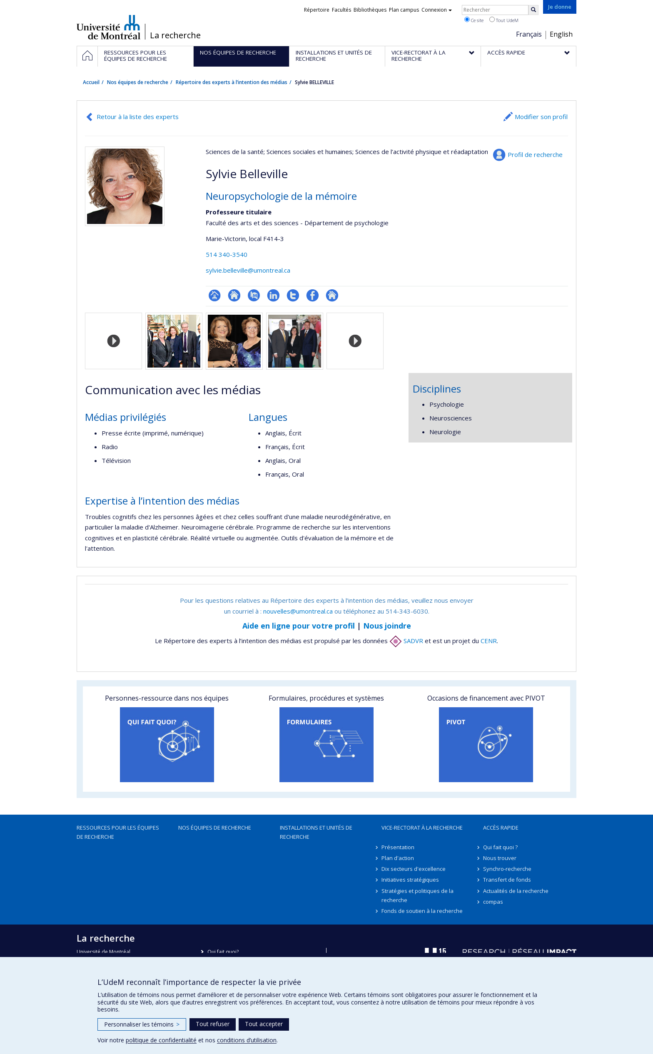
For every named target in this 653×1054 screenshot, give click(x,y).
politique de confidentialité (161, 1040)
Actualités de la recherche (515, 891)
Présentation (397, 847)
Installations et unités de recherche (316, 832)
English (561, 34)
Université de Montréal (108, 27)
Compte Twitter (293, 295)
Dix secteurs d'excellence (413, 869)
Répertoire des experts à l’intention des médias (231, 82)
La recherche (175, 35)
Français (529, 34)
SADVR (406, 640)
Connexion (436, 9)
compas (493, 901)
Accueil (91, 82)
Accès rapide (500, 827)
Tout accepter (264, 1024)
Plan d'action (397, 858)
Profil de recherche (535, 154)
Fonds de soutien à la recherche (422, 911)
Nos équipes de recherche (137, 82)
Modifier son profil (541, 116)
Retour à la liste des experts (138, 116)
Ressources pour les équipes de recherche (118, 832)
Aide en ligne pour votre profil (298, 626)
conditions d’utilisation (247, 1040)
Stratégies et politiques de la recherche (417, 895)
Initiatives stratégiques (410, 879)
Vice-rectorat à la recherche (422, 827)
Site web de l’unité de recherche (234, 295)
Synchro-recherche (507, 869)
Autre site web (332, 295)
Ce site (474, 20)
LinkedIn (273, 295)
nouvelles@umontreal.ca (298, 611)
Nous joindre (387, 626)
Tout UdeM (503, 20)
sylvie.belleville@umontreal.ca (248, 270)
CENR (489, 640)
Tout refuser (212, 1024)
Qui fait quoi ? (500, 847)
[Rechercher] (533, 10)
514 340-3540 (226, 254)
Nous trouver (499, 858)
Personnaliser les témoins (141, 1024)
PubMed (253, 295)
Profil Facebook (312, 295)
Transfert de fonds (507, 879)
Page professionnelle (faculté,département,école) (214, 295)
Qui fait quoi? (223, 951)
